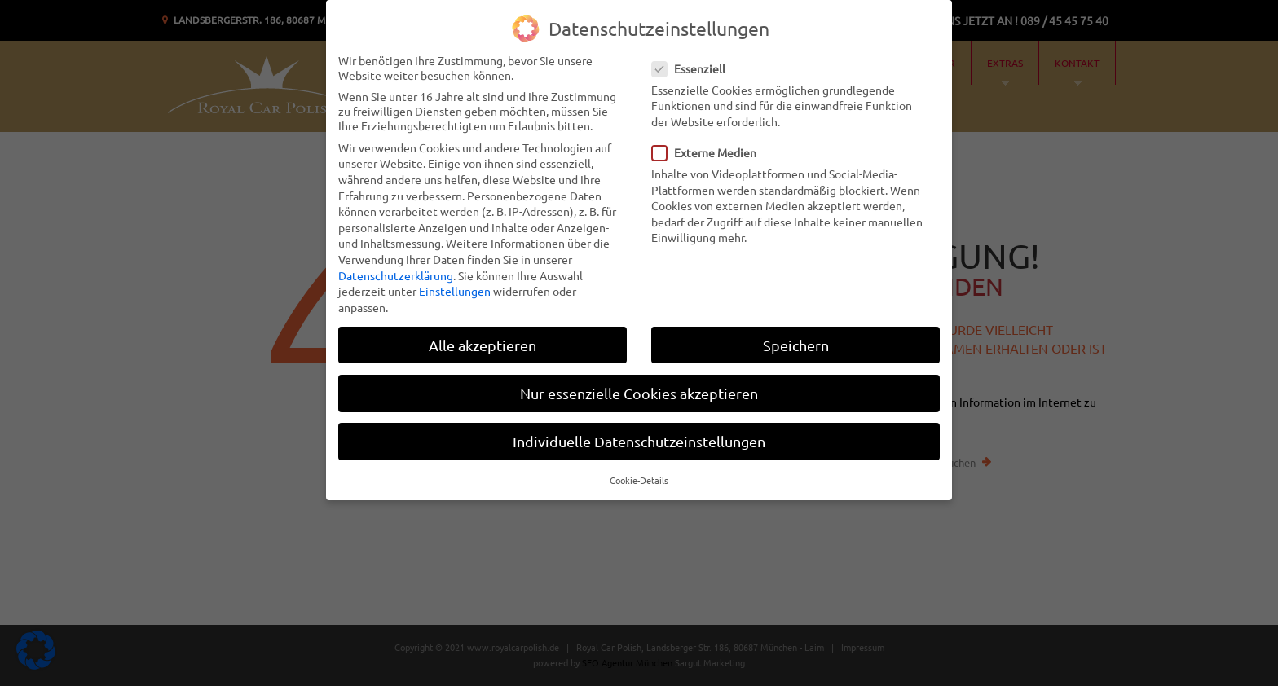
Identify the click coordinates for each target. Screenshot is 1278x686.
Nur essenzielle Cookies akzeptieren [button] (639, 392)
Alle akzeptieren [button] (482, 344)
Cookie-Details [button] (639, 479)
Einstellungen (455, 290)
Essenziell (693, 67)
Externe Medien (709, 151)
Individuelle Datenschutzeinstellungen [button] (639, 440)
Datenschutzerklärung (395, 274)
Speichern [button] (796, 344)
